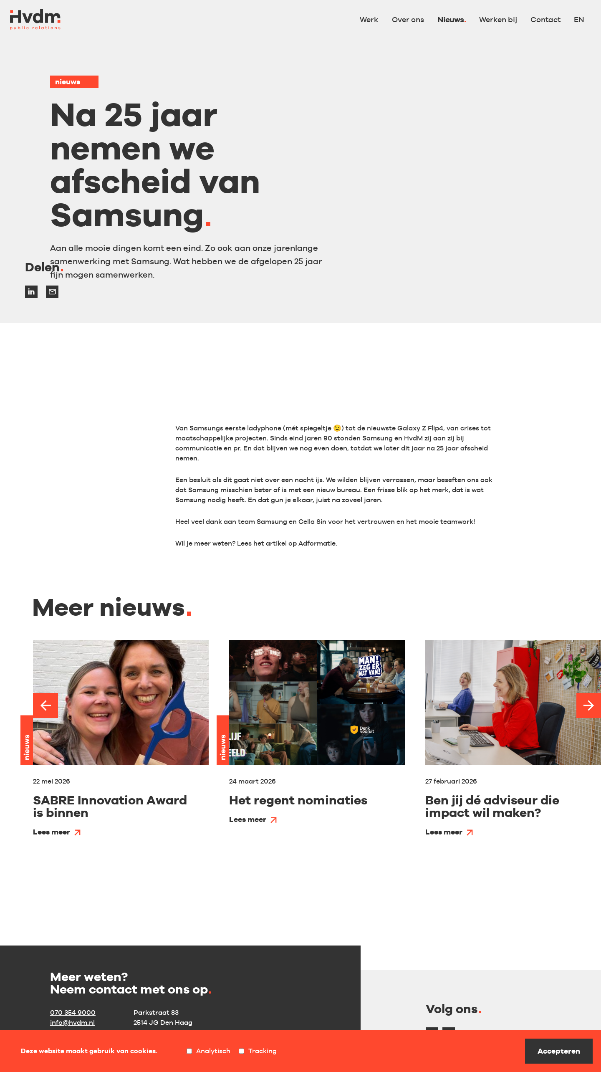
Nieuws (450, 19)
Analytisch (208, 1051)
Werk (369, 19)
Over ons (408, 19)
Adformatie (317, 543)
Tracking (258, 1051)
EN (579, 19)
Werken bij (498, 19)
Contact (545, 19)
